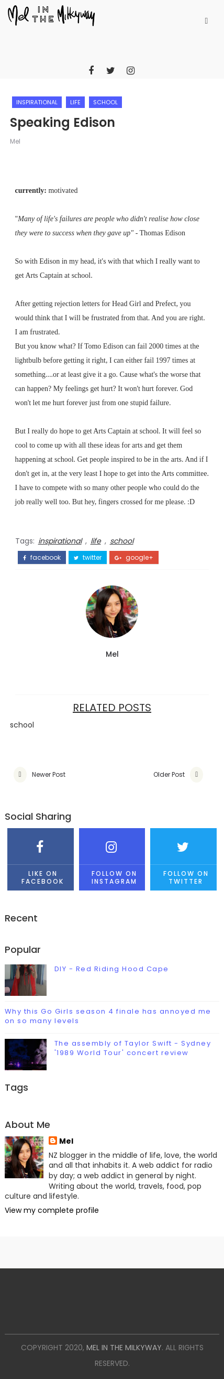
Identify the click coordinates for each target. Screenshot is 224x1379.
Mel (15, 141)
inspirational (37, 102)
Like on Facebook (40, 856)
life (75, 102)
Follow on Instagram (112, 856)
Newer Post (48, 774)
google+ (134, 557)
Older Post (169, 774)
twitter (88, 557)
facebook (42, 557)
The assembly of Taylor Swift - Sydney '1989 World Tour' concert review (132, 1048)
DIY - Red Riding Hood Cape (111, 969)
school (105, 102)
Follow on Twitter (183, 856)
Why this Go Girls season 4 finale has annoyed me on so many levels (108, 1016)
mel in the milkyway (124, 1347)
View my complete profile (52, 1210)
